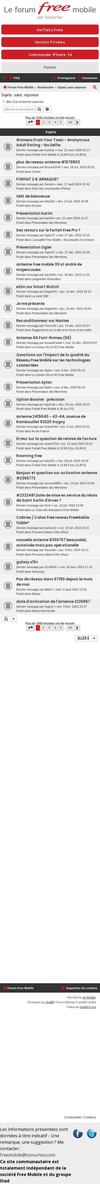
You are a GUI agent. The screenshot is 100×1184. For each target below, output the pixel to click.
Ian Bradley (89, 997)
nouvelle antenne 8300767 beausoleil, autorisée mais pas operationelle (51, 542)
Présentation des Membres (49, 222)
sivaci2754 (51, 443)
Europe (36, 205)
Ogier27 (50, 235)
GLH (48, 505)
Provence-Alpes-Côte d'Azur (50, 532)
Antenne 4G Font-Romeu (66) (43, 337)
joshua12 (51, 527)
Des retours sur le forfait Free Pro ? (48, 230)
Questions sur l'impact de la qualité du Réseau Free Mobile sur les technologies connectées (53, 360)
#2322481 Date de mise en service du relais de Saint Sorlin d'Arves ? (56, 498)
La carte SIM (40, 296)
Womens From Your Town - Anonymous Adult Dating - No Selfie (53, 142)
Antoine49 (51, 426)
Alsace (36, 593)
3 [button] (49, 122)
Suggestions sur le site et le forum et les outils (61, 330)
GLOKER (51, 567)
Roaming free (29, 455)
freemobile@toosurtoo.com (27, 1155)
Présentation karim (34, 213)
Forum (50, 67)
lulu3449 (50, 274)
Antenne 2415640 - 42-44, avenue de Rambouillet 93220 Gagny (51, 419)
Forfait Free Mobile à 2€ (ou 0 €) (53, 408)
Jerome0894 (53, 483)
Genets (49, 184)
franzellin (50, 550)
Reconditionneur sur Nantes (42, 320)
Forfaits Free (50, 29)
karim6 (49, 218)
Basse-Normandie (43, 610)
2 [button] (43, 122)
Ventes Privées (50, 42)
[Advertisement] (50, 813)
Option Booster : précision (40, 399)
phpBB (50, 1002)
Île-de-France (40, 431)
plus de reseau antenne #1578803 (48, 162)
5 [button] (61, 122)
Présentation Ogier (34, 247)
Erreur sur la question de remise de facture (56, 438)
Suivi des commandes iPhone (51, 188)
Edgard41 (51, 291)
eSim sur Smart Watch (37, 286)
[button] (30, 122)
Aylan (48, 370)
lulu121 (50, 201)
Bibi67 (49, 589)
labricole (50, 404)
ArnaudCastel (53, 342)
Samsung (38, 571)
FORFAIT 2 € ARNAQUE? (37, 179)
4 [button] (55, 122)
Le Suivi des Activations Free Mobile (55, 510)
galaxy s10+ (27, 562)
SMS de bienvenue (33, 196)
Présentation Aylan (34, 382)
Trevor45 (50, 325)
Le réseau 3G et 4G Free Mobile (53, 347)
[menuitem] (14, 78)
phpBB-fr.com (88, 1007)
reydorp (49, 150)
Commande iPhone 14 (50, 54)
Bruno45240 (53, 167)
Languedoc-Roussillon (46, 279)
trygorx (49, 606)
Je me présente (30, 303)
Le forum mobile (50, 7)
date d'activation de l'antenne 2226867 (53, 601)
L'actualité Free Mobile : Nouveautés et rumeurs (63, 239)
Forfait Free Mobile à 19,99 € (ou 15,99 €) (59, 154)
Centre (36, 171)
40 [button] (70, 122)
